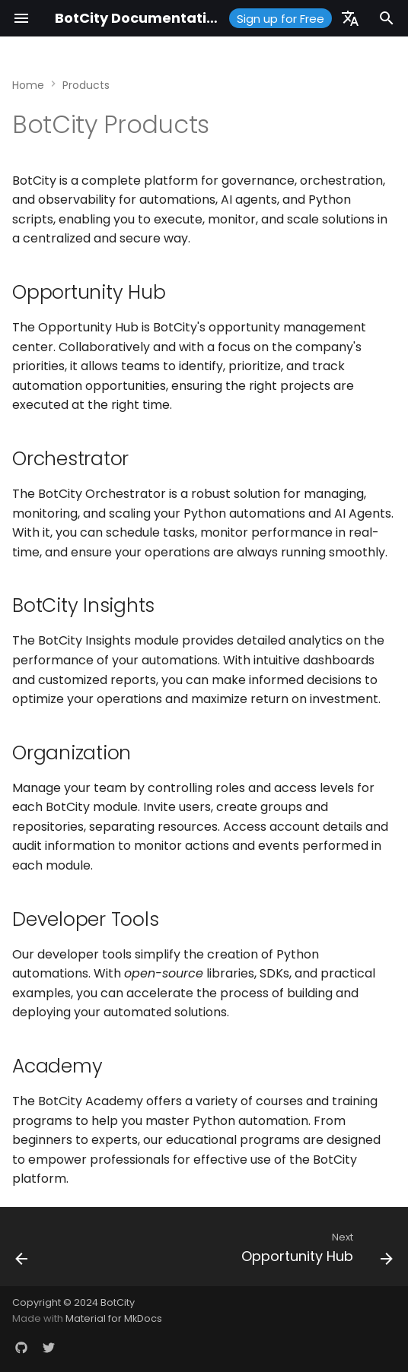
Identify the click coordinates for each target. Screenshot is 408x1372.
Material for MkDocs (113, 1318)
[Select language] (350, 18)
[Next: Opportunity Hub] (315, 1251)
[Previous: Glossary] (22, 1251)
